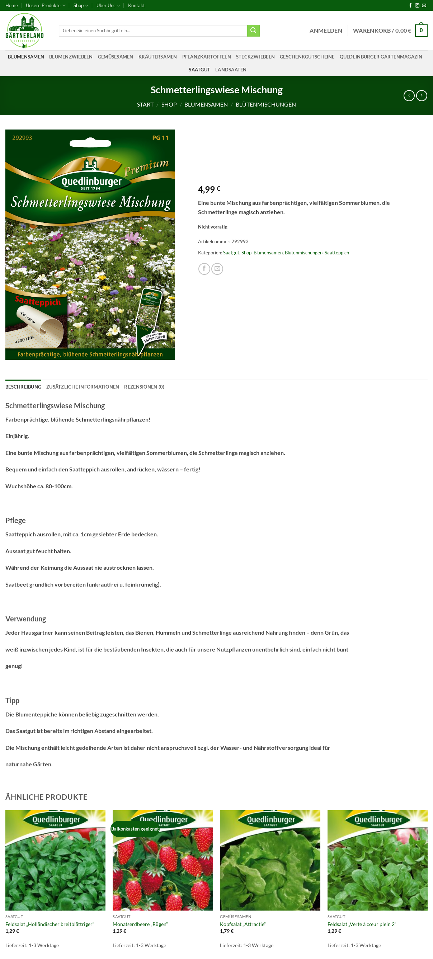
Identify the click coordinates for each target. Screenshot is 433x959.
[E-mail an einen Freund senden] (217, 269)
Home (11, 5)
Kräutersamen (157, 57)
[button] (326, 30)
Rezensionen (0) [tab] (144, 387)
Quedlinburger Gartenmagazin (381, 57)
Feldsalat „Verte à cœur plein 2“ (362, 924)
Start (145, 104)
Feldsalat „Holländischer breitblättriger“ (49, 924)
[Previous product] (421, 95)
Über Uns (108, 5)
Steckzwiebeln (255, 57)
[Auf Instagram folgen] (417, 5)
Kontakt (136, 5)
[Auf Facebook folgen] (410, 5)
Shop (81, 5)
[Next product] (409, 95)
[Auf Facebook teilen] (204, 269)
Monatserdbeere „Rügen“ (140, 924)
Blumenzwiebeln (71, 57)
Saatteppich (337, 252)
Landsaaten (231, 69)
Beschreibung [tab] (23, 387)
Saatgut (199, 69)
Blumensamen (26, 57)
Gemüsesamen (115, 57)
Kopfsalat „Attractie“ (243, 924)
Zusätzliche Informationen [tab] (82, 387)
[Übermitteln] (253, 31)
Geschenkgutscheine (307, 57)
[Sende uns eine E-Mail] (424, 5)
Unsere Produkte (45, 5)
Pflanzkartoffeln (206, 57)
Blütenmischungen (266, 104)
